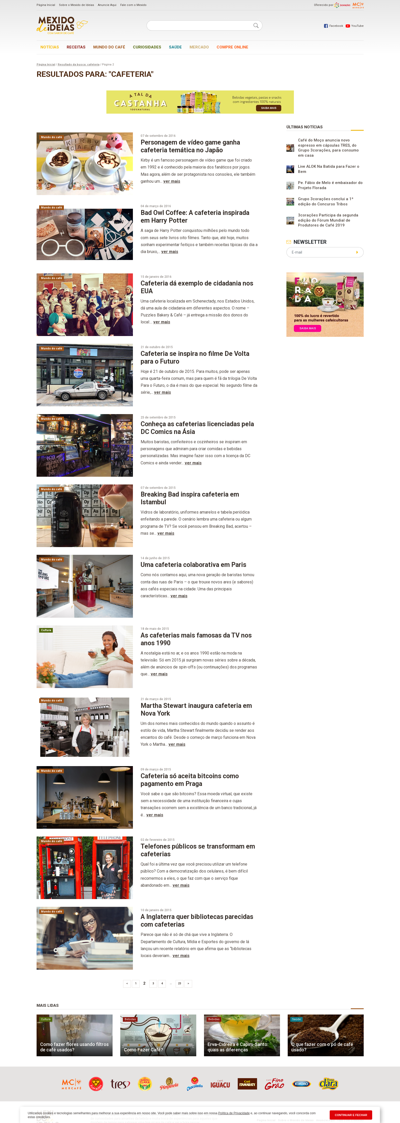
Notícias (49, 47)
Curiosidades (147, 47)
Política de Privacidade (234, 1113)
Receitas (76, 47)
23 (179, 983)
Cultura (46, 630)
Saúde (175, 47)
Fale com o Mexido (133, 5)
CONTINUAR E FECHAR (351, 1115)
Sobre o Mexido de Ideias (76, 5)
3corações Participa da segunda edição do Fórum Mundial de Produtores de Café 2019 (328, 220)
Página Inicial (46, 5)
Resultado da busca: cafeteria (78, 64)
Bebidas (130, 1019)
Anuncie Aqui (107, 5)
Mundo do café (109, 47)
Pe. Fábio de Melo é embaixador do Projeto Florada (330, 185)
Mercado (199, 47)
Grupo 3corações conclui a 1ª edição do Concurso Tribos (325, 201)
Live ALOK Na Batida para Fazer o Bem (328, 169)
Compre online (232, 47)
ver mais (171, 181)
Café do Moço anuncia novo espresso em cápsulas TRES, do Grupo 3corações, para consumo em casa (328, 148)
